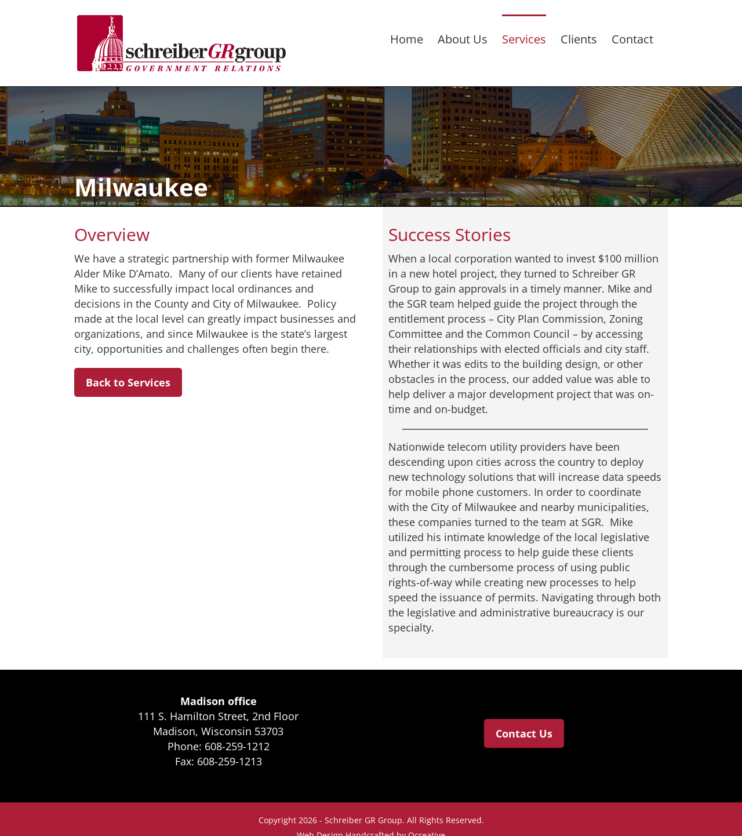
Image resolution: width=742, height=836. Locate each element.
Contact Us (524, 733)
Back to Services (128, 382)
